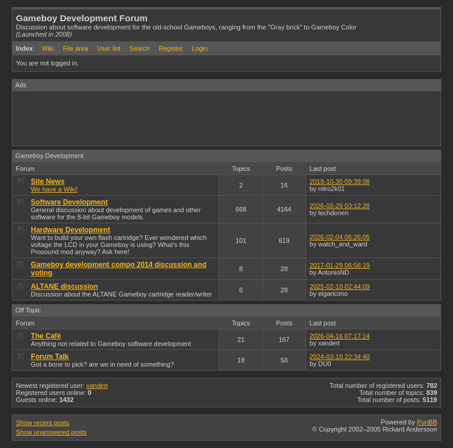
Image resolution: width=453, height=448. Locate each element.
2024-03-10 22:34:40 (340, 356)
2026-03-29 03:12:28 (340, 205)
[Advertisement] (227, 117)
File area (75, 48)
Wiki (48, 48)
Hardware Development (70, 230)
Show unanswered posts (51, 432)
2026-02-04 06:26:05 (340, 237)
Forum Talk (49, 357)
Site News (47, 181)
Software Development (69, 202)
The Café (46, 336)
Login (200, 48)
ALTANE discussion (64, 286)
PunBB (427, 422)
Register (171, 48)
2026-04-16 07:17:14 (340, 336)
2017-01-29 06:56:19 (340, 265)
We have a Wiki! (54, 189)
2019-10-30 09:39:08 (340, 181)
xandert (97, 385)
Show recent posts (43, 422)
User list (109, 48)
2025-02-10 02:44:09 (340, 286)
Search (139, 48)
